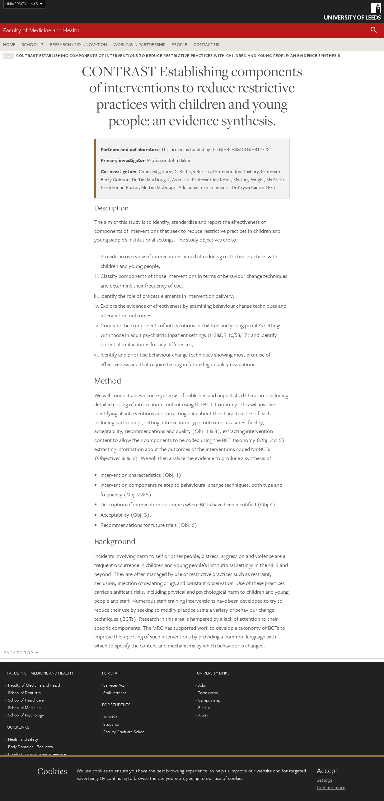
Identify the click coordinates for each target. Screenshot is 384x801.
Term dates (208, 692)
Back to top (18, 652)
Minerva (110, 717)
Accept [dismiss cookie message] (327, 770)
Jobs (202, 685)
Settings (324, 779)
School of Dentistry (24, 692)
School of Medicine (24, 707)
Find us (204, 707)
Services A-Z (113, 685)
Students (111, 724)
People (179, 44)
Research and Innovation (78, 44)
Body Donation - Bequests (30, 746)
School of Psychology (26, 715)
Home (9, 44)
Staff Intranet (114, 692)
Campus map (209, 700)
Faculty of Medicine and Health (41, 30)
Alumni (204, 715)
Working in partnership (139, 44)
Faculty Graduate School (124, 732)
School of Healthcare (26, 700)
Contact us (206, 44)
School (30, 44)
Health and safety (23, 739)
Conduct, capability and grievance (37, 754)
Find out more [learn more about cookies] (331, 787)
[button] (374, 30)
